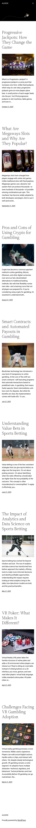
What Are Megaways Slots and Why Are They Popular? (16, 136)
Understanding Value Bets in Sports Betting (15, 428)
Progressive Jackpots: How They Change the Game (17, 40)
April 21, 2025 (6, 685)
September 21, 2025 (8, 206)
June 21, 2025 (6, 492)
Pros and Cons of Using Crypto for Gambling (16, 232)
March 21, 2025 (7, 782)
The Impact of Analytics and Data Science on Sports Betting (16, 521)
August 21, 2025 (7, 300)
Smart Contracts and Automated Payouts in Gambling (16, 329)
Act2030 (5, 3)
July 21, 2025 (6, 402)
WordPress (21, 820)
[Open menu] (33, 3)
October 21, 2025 (7, 107)
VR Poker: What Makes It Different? (16, 617)
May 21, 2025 (6, 591)
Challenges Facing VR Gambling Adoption (18, 711)
